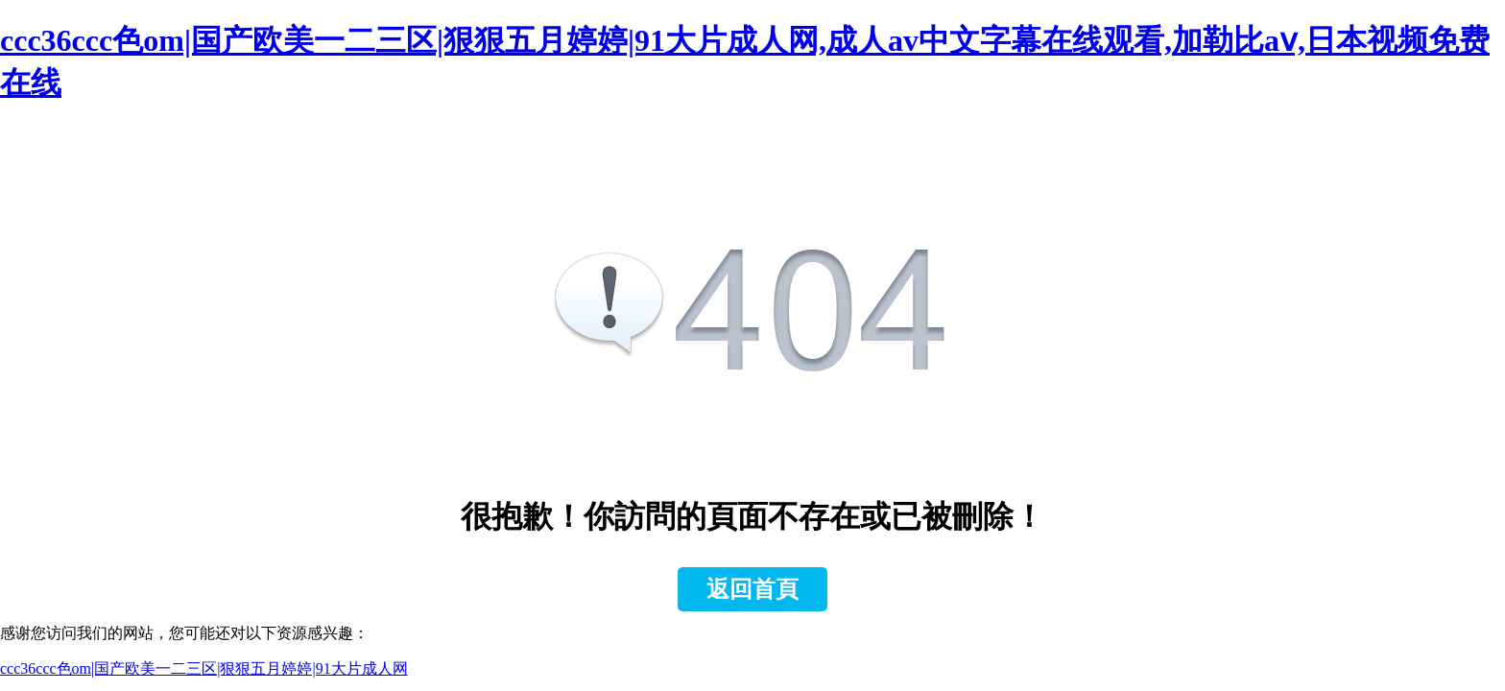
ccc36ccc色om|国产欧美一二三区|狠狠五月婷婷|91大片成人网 (204, 668)
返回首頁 (752, 589)
